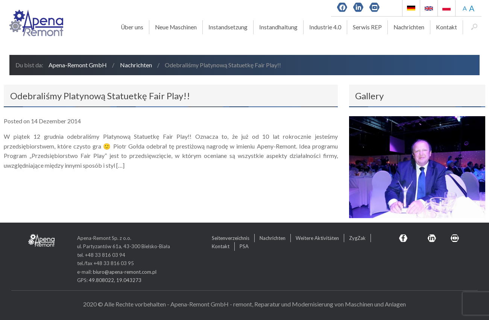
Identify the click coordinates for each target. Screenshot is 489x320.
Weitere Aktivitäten (317, 238)
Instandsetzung (228, 27)
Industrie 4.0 (325, 27)
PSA (244, 246)
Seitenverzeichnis (230, 238)
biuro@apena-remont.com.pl (124, 272)
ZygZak (357, 238)
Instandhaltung (278, 27)
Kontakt (446, 27)
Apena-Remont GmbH (78, 64)
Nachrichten (408, 27)
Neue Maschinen (176, 27)
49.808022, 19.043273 (115, 280)
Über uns (132, 27)
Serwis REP (367, 27)
